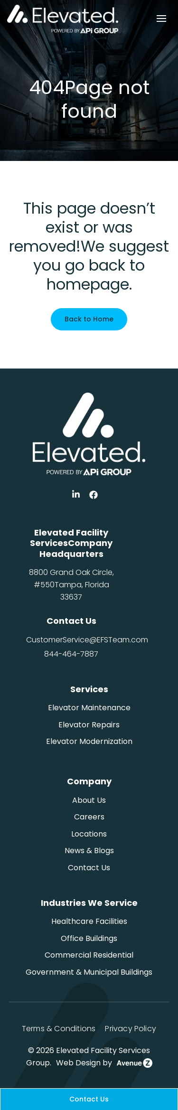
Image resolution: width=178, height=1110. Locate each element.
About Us (89, 800)
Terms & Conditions (58, 1028)
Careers (89, 816)
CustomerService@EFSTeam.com (87, 639)
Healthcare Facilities (89, 921)
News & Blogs (89, 850)
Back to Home (89, 319)
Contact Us (89, 867)
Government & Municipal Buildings (89, 972)
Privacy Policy (130, 1028)
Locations (89, 833)
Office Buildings (89, 938)
